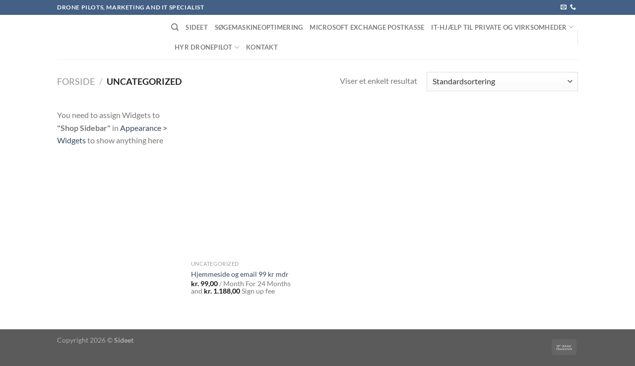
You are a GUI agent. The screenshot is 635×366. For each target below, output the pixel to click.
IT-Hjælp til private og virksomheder (502, 27)
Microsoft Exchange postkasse (367, 27)
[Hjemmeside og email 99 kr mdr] (252, 182)
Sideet (197, 27)
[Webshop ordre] (502, 81)
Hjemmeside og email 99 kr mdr (240, 274)
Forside (76, 81)
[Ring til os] (573, 7)
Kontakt (262, 47)
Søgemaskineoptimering (259, 27)
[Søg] (175, 27)
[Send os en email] (564, 7)
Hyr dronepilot (207, 47)
